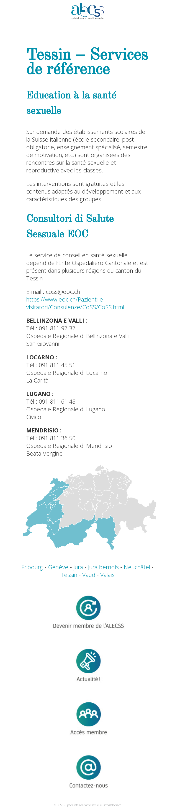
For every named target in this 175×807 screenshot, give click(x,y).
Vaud (88, 575)
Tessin (69, 575)
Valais (107, 575)
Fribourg (32, 567)
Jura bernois (103, 567)
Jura (78, 567)
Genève (58, 567)
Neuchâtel (137, 567)
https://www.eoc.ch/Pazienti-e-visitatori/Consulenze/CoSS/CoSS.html (75, 303)
